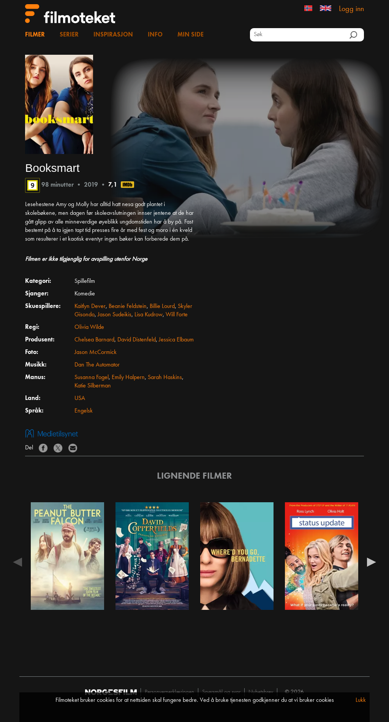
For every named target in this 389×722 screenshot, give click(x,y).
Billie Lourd (162, 306)
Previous (17, 561)
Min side (190, 35)
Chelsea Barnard (94, 340)
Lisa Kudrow (148, 315)
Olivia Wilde (89, 327)
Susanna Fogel (91, 377)
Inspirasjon (113, 35)
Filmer (35, 35)
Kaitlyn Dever (90, 306)
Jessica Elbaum (176, 340)
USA (79, 398)
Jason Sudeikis (114, 315)
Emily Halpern (128, 377)
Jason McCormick (95, 352)
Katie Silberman (92, 386)
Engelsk (83, 411)
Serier (69, 35)
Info (155, 35)
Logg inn (351, 9)
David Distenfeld (136, 340)
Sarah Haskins (165, 377)
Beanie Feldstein (128, 306)
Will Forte (177, 315)
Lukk (361, 700)
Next (371, 561)
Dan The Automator (97, 365)
